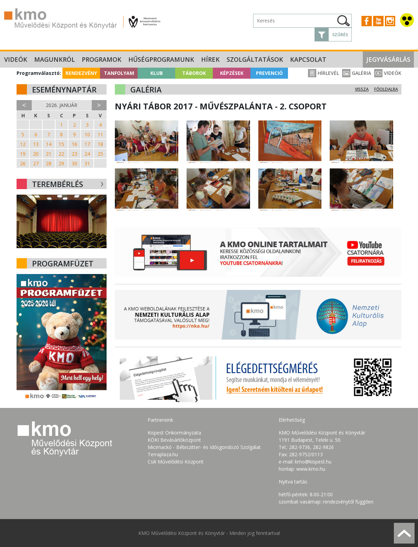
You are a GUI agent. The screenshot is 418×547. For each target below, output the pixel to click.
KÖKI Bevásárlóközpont (174, 440)
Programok (101, 59)
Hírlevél (323, 73)
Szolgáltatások (255, 59)
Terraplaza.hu (163, 454)
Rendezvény (81, 73)
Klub (156, 73)
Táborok (194, 73)
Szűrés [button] (340, 35)
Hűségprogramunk (161, 59)
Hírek (210, 59)
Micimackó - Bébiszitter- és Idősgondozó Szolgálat (204, 447)
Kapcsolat (308, 59)
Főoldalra (386, 89)
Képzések (231, 73)
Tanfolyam (119, 73)
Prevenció (269, 73)
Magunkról (54, 59)
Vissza (362, 89)
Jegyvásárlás (388, 59)
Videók (15, 59)
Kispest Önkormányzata (174, 432)
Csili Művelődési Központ (175, 461)
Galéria (356, 73)
